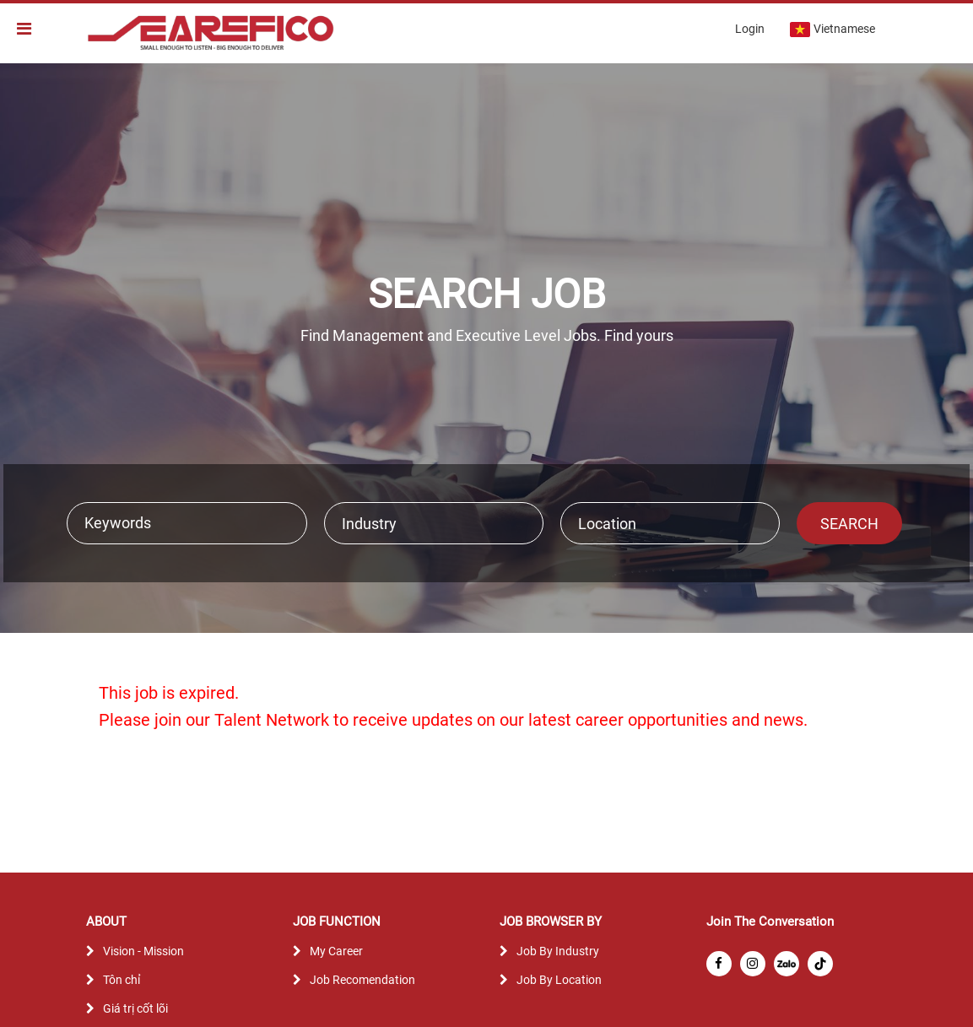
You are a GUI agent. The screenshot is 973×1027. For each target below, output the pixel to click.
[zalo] (786, 963)
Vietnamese (832, 29)
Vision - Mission (143, 951)
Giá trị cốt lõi (135, 1008)
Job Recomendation (362, 979)
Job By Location (559, 979)
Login (750, 28)
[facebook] (719, 963)
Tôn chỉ (121, 979)
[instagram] (752, 963)
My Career (336, 951)
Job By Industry (557, 951)
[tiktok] (820, 963)
